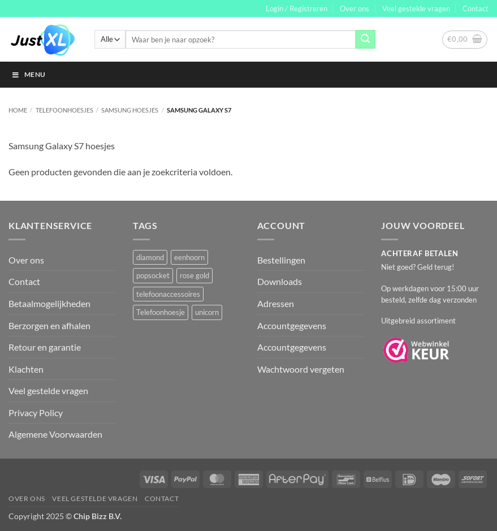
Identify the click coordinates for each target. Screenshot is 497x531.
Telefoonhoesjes (64, 110)
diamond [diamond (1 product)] (150, 257)
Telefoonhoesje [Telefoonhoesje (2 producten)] (160, 312)
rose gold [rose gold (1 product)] (194, 275)
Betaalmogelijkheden (49, 303)
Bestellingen (281, 259)
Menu (28, 74)
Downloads (279, 281)
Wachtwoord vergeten (300, 369)
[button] (296, 8)
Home (17, 110)
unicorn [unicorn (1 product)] (207, 312)
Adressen (275, 303)
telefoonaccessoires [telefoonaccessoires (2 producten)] (168, 294)
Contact (476, 8)
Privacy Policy (35, 412)
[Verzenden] (365, 39)
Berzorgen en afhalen (49, 325)
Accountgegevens (291, 325)
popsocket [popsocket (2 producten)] (153, 275)
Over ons (354, 8)
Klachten (26, 369)
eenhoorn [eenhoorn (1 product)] (189, 257)
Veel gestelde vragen (416, 8)
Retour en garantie (44, 347)
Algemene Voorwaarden (55, 434)
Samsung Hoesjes (129, 110)
